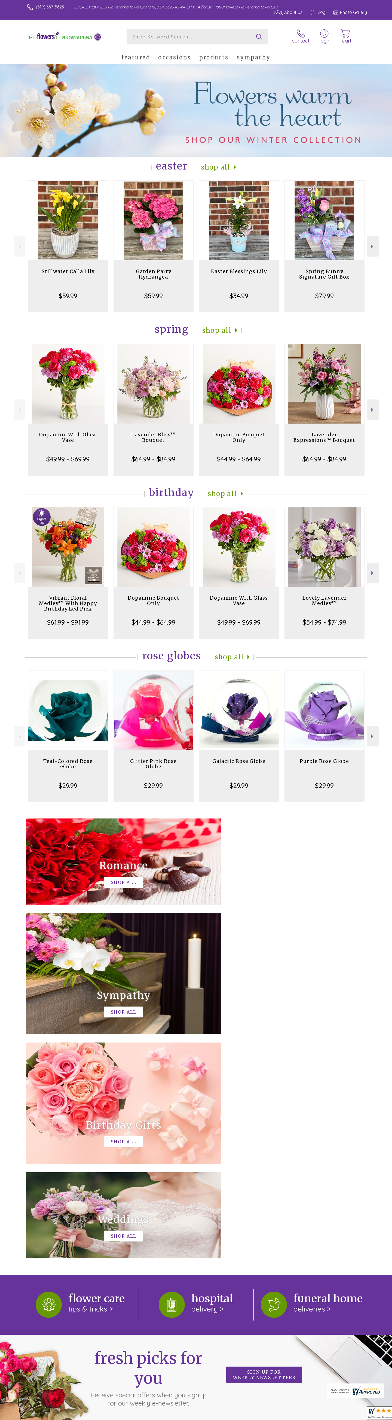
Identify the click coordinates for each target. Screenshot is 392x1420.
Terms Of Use (247, 1414)
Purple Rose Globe (324, 761)
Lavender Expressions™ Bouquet (324, 437)
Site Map (352, 1414)
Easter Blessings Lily (239, 271)
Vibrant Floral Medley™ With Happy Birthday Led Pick (68, 603)
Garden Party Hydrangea (153, 274)
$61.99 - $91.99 (68, 622)
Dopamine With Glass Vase (68, 437)
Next (373, 246)
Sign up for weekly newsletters (264, 1150)
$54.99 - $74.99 (324, 622)
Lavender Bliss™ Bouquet (153, 437)
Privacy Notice (280, 1414)
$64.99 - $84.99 (153, 459)
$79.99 (324, 296)
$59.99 (68, 296)
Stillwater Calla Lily (68, 271)
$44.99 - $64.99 (239, 459)
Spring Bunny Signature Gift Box (324, 274)
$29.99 (68, 785)
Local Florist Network (319, 1414)
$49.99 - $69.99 (68, 459)
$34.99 (238, 296)
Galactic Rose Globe (238, 761)
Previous (19, 246)
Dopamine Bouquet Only (239, 437)
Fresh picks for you (148, 1153)
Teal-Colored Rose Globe (68, 764)
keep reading (107, 1232)
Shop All (215, 167)
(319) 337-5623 (50, 7)
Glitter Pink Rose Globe (153, 764)
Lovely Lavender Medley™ (324, 600)
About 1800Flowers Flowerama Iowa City (73, 1221)
